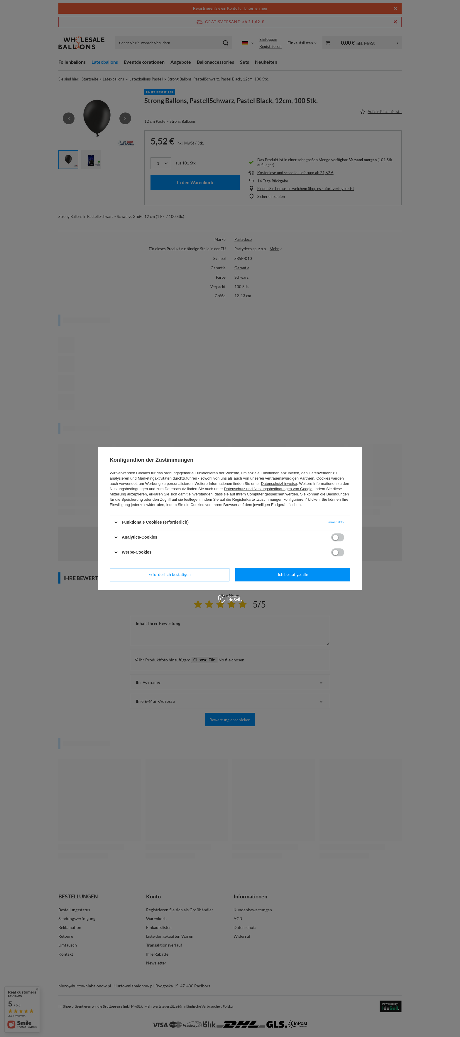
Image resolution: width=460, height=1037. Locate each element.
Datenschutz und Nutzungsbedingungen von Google (268, 489)
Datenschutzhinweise (279, 483)
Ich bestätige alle (293, 574)
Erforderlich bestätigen (169, 574)
